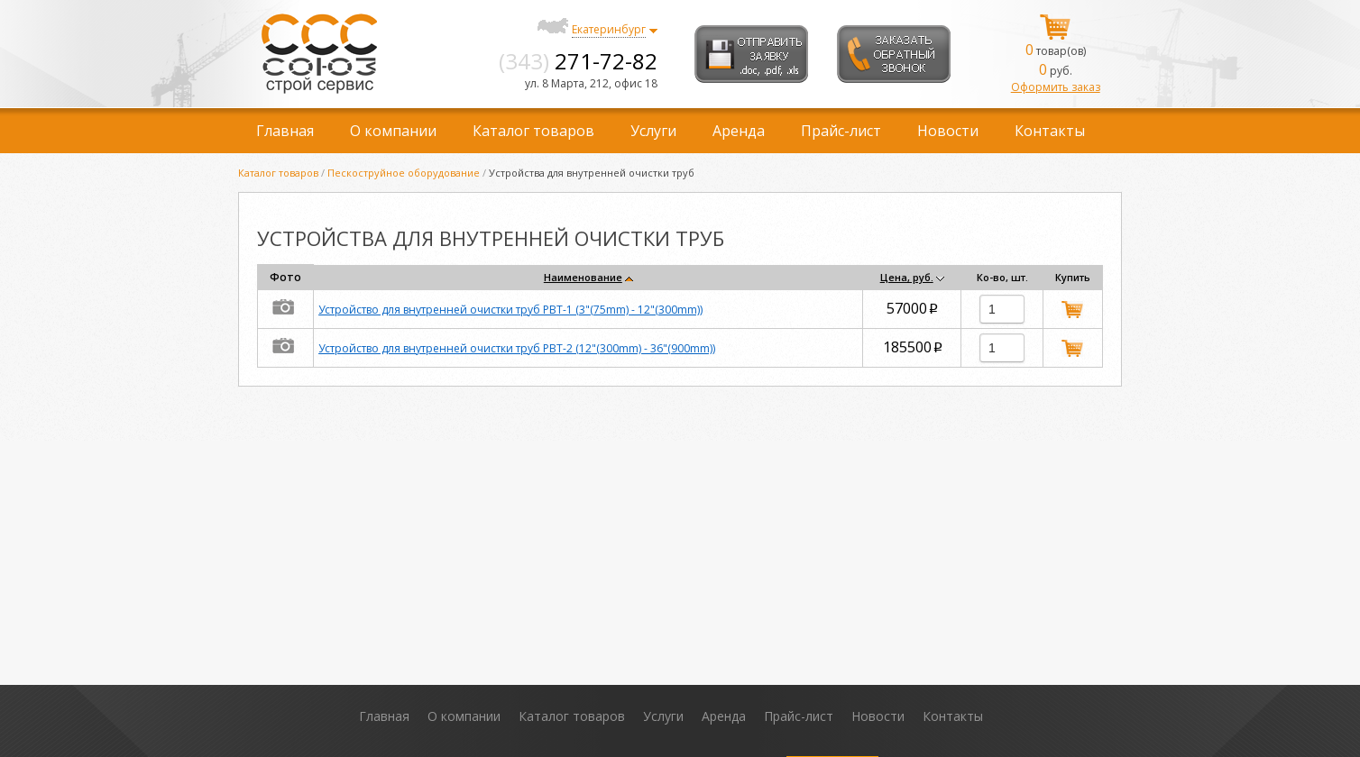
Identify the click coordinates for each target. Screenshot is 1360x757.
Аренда (738, 131)
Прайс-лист (841, 131)
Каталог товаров (533, 131)
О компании (393, 131)
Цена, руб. (906, 277)
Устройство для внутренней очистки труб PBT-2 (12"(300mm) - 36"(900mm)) (516, 348)
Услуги (653, 131)
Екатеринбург (609, 29)
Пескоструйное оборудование (403, 172)
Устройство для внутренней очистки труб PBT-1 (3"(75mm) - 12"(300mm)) (510, 309)
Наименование (583, 277)
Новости (948, 131)
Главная (285, 131)
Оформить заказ (1055, 87)
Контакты (1050, 131)
